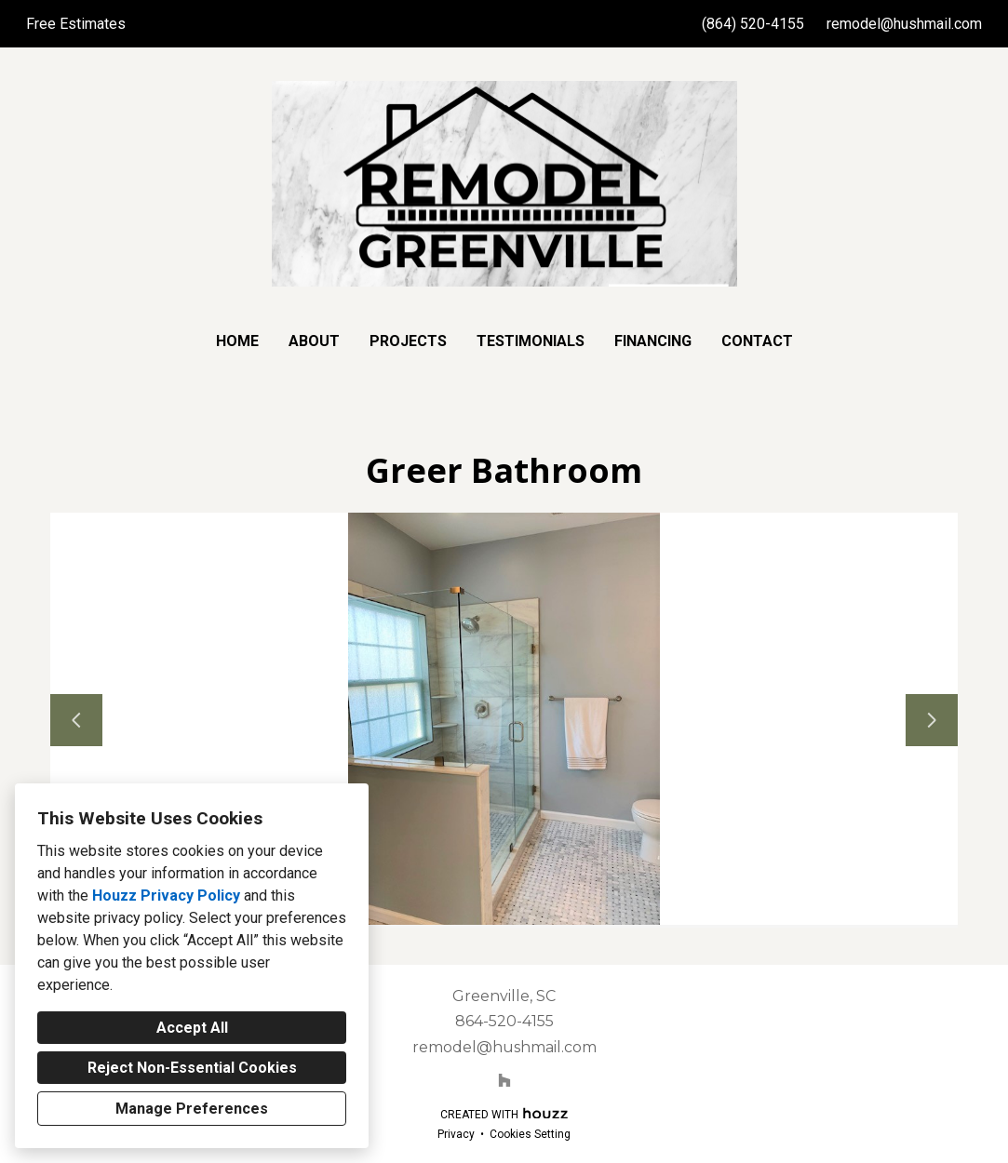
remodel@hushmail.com (904, 24)
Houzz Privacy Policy (166, 895)
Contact (757, 341)
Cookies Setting (530, 1134)
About (314, 341)
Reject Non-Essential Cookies (192, 1067)
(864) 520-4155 (753, 24)
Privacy (456, 1134)
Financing (653, 341)
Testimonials (531, 341)
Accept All (192, 1027)
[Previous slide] (76, 720)
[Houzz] (504, 1080)
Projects (408, 341)
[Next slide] (932, 720)
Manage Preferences (191, 1108)
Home (237, 341)
